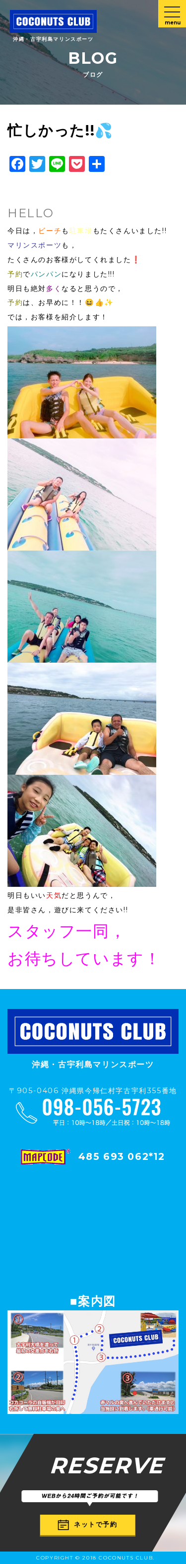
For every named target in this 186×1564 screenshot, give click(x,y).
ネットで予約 (88, 1525)
